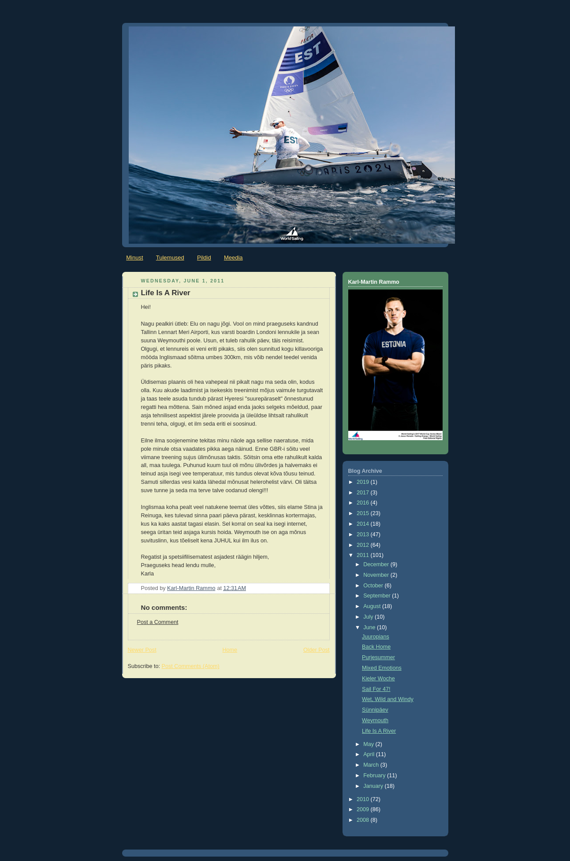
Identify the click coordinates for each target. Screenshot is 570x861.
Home (229, 650)
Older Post (316, 650)
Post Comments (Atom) (191, 666)
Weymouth (375, 720)
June (370, 627)
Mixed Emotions (382, 668)
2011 (364, 555)
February (375, 775)
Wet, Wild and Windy (388, 699)
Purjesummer (378, 657)
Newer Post (142, 650)
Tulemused (170, 257)
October (373, 586)
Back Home (376, 647)
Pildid (204, 257)
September (377, 596)
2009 (364, 809)
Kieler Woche (378, 678)
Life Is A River (379, 731)
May (369, 744)
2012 (364, 545)
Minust (134, 257)
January (373, 786)
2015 (364, 513)
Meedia (233, 257)
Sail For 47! (376, 689)
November (377, 575)
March (371, 765)
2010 (364, 799)
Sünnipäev (375, 710)
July (369, 617)
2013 (364, 534)
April (369, 754)
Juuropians (375, 637)
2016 (364, 503)
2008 (364, 820)
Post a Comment (158, 622)
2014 (364, 524)
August (372, 606)
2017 (364, 493)
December (377, 564)
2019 (364, 482)
